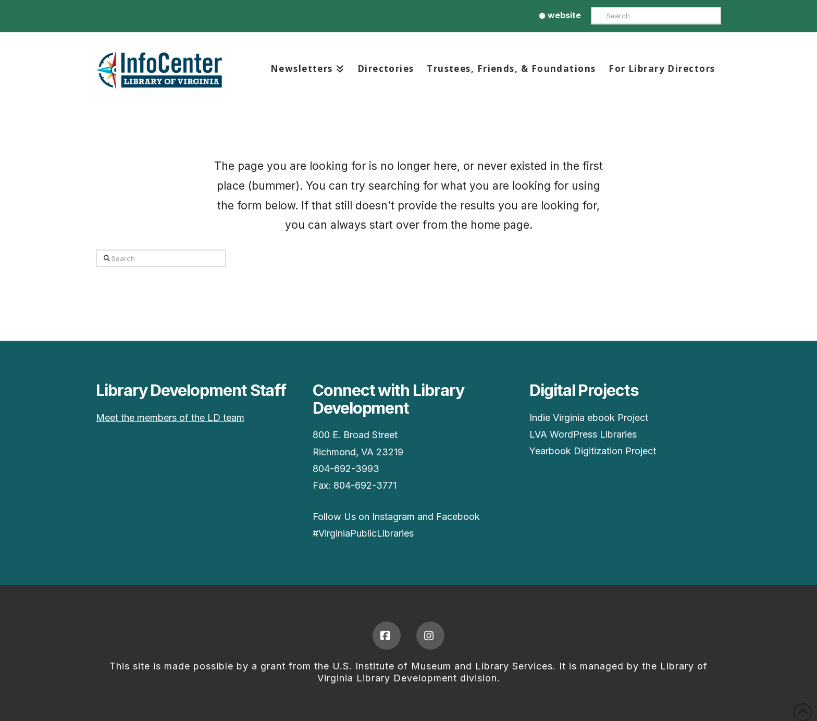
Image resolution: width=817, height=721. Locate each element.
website (560, 15)
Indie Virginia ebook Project (588, 417)
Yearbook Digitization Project (592, 450)
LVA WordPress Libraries (583, 434)
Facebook (458, 516)
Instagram (393, 516)
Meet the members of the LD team (170, 417)
